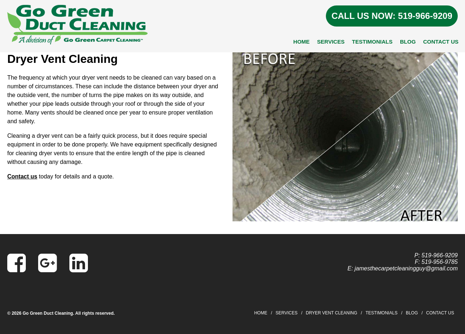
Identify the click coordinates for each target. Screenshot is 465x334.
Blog (408, 42)
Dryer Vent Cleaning (331, 312)
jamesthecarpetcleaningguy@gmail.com (406, 268)
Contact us (22, 176)
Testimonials (372, 42)
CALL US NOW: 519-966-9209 (391, 16)
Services (331, 42)
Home (301, 42)
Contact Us (440, 42)
